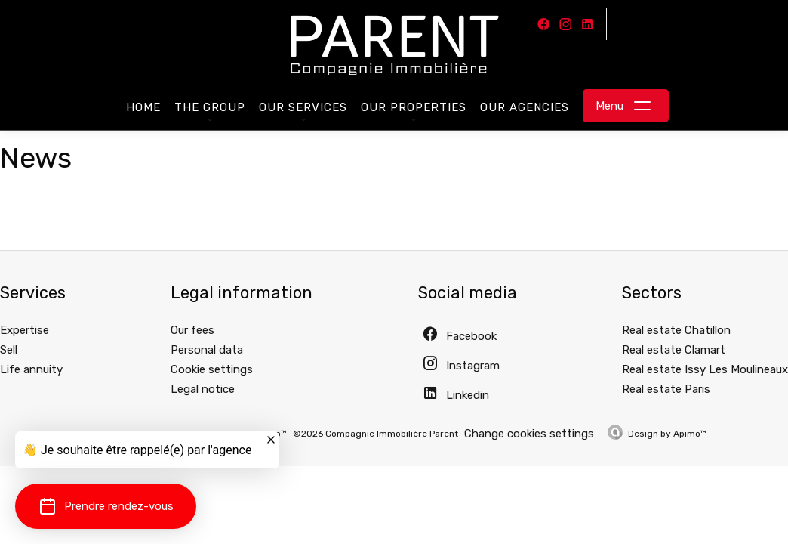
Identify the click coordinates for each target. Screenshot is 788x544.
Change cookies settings (529, 433)
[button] (105, 506)
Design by (667, 433)
